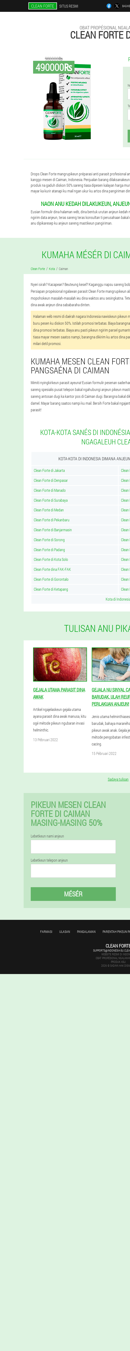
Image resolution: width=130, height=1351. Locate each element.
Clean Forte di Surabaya (51, 500)
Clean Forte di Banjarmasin (53, 529)
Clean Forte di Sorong (49, 539)
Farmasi (46, 931)
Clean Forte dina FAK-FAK (52, 569)
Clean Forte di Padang (49, 549)
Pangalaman (86, 931)
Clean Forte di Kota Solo (51, 559)
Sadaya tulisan (118, 779)
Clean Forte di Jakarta (49, 470)
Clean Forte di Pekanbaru (51, 519)
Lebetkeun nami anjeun (47, 836)
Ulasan (64, 931)
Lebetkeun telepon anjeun (49, 860)
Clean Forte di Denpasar (51, 480)
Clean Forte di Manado (50, 490)
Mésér (73, 894)
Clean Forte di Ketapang (51, 589)
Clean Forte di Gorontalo (51, 579)
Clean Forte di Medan (49, 509)
